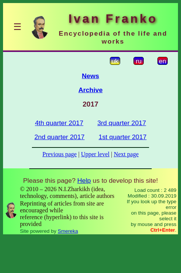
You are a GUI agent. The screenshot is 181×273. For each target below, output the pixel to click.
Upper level (95, 154)
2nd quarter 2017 (59, 137)
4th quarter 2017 (59, 123)
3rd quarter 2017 (121, 123)
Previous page (60, 154)
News (90, 76)
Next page (126, 154)
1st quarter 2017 (122, 137)
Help (84, 180)
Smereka (68, 231)
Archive (90, 90)
